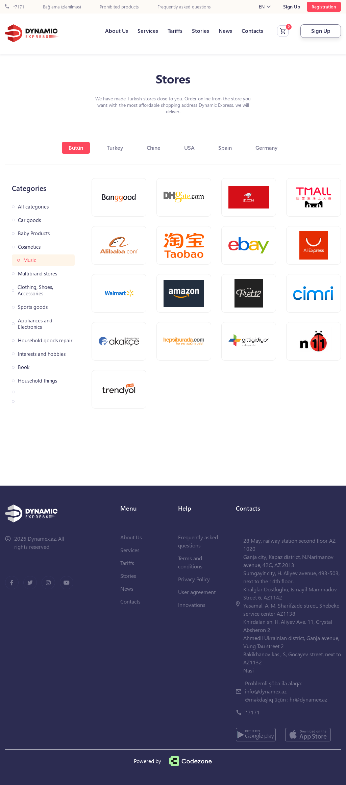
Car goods (29, 220)
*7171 (14, 6)
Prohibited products (119, 6)
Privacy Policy (194, 579)
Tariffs (175, 31)
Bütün (76, 147)
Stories (200, 31)
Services (148, 31)
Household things (37, 380)
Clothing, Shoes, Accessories (35, 290)
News (225, 31)
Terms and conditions (190, 562)
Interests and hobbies (42, 354)
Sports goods (33, 307)
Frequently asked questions (184, 6)
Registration (324, 6)
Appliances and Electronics (35, 323)
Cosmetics (29, 247)
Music (29, 260)
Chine (153, 147)
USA (189, 147)
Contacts (252, 31)
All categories (33, 206)
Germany (266, 147)
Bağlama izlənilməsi (62, 6)
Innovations (191, 604)
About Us (116, 31)
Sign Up (291, 6)
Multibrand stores (37, 273)
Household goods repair (45, 340)
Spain (225, 147)
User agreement (197, 591)
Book (23, 367)
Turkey (115, 147)
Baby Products (34, 233)
